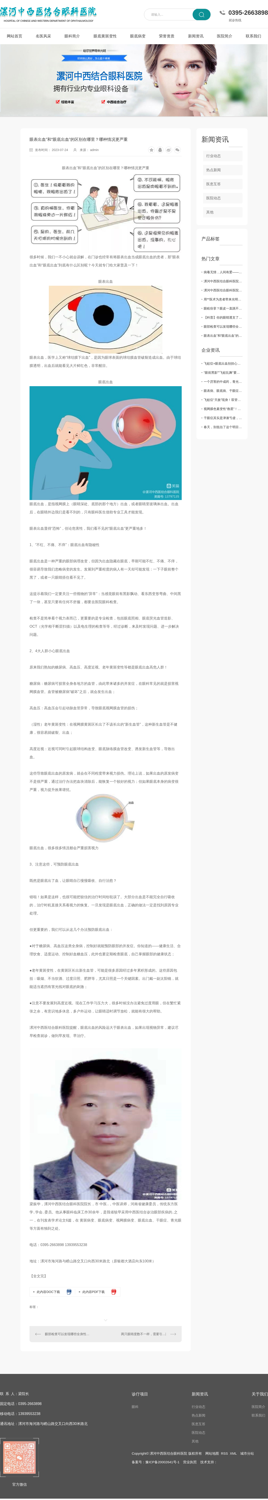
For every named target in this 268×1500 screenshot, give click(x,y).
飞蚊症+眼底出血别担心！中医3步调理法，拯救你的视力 (223, 363)
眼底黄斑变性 (105, 36)
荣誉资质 (166, 36)
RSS (224, 1453)
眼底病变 (138, 36)
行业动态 (213, 156)
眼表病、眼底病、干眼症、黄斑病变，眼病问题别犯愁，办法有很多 (223, 391)
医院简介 (224, 36)
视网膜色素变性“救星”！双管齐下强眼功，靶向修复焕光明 (223, 409)
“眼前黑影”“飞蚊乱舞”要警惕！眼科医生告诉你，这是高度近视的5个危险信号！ (223, 372)
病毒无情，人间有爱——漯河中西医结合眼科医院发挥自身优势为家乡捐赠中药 (223, 272)
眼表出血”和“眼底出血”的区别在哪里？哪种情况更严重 (223, 335)
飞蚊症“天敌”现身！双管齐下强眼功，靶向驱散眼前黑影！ (223, 400)
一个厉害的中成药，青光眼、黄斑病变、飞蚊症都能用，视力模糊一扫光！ (223, 381)
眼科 (135, 1407)
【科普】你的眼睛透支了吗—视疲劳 (223, 317)
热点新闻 (213, 170)
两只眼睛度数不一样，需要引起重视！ (148, 1334)
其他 (209, 212)
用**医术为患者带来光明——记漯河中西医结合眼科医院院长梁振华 (223, 299)
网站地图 (212, 1453)
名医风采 (43, 36)
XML (233, 1453)
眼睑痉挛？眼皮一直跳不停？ (223, 308)
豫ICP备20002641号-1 (162, 1462)
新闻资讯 (195, 36)
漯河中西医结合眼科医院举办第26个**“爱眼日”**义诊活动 (223, 281)
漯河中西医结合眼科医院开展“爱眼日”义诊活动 (223, 290)
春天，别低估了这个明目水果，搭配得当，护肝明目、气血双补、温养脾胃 (223, 427)
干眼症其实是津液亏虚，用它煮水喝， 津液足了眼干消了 (223, 418)
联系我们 (253, 36)
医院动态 (213, 198)
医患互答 (213, 184)
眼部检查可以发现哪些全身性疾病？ (67, 1334)
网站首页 (14, 36)
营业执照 (190, 1462)
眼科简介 (72, 36)
